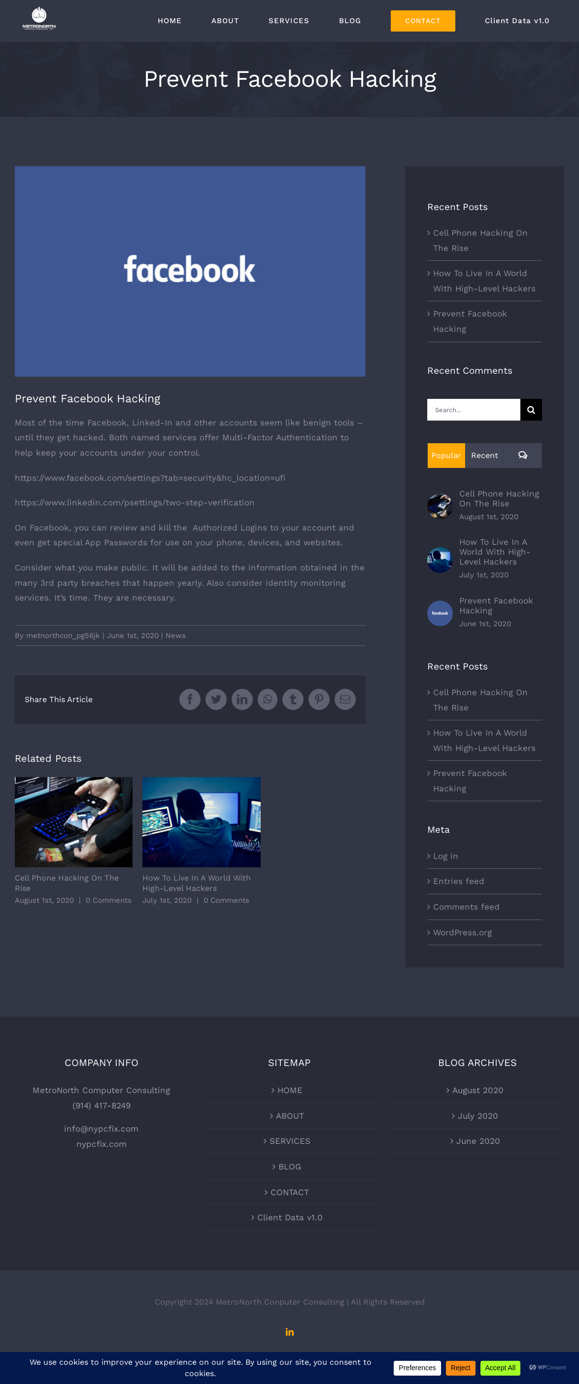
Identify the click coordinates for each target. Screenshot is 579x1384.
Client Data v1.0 (290, 1217)
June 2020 (478, 1141)
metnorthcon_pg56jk (63, 635)
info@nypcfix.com (101, 1129)
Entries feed (458, 881)
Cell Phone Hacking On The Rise (499, 498)
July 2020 (478, 1116)
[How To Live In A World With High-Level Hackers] (440, 555)
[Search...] (473, 410)
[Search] (531, 410)
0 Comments (109, 900)
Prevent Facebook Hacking (496, 605)
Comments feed (466, 907)
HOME (290, 1090)
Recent (484, 455)
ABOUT (290, 1116)
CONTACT (290, 1192)
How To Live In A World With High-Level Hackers (495, 552)
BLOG (289, 1166)
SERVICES (290, 1141)
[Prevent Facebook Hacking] (440, 608)
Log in (445, 856)
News (176, 635)
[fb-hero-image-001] (190, 271)
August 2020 (478, 1090)
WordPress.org (462, 932)
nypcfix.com (101, 1144)
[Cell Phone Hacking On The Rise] (440, 501)
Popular (446, 455)
